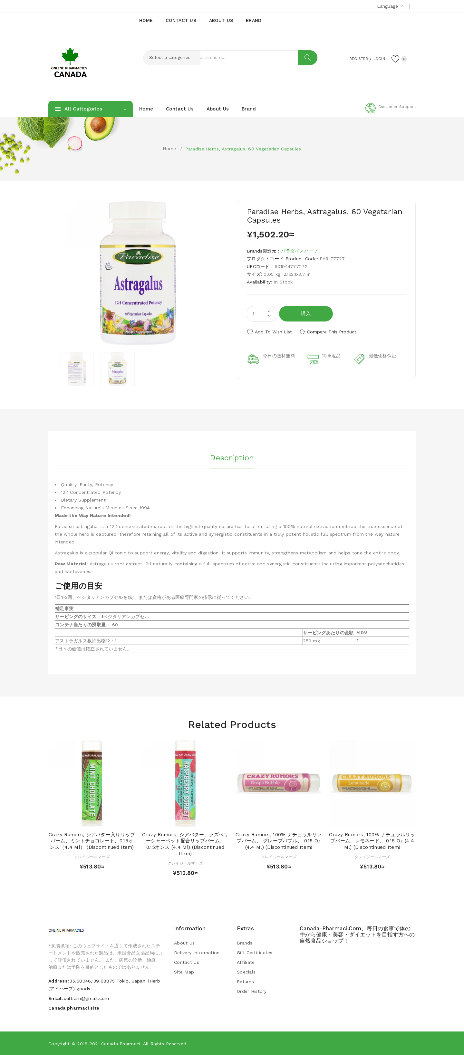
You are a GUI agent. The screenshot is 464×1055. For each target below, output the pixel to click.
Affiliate (246, 962)
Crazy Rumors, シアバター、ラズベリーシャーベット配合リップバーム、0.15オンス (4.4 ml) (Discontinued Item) (185, 844)
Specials (246, 971)
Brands (245, 942)
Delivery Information (197, 952)
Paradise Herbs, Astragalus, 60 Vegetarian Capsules (243, 148)
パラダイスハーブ (299, 251)
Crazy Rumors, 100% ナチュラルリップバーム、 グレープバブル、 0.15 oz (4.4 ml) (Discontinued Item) (279, 841)
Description (232, 457)
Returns (245, 981)
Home (169, 148)
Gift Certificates (255, 952)
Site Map (184, 971)
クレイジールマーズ (92, 857)
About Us (184, 942)
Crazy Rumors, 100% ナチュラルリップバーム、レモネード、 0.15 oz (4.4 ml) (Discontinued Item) (372, 841)
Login (376, 58)
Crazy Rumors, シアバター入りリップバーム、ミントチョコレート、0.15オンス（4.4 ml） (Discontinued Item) (92, 841)
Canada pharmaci (120, 1043)
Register (351, 58)
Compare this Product (333, 331)
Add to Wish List (273, 331)
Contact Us (186, 962)
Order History (252, 991)
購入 (306, 314)
